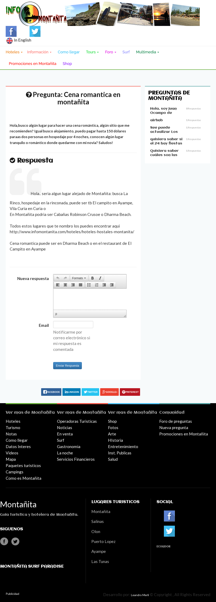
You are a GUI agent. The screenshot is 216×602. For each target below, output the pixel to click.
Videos (12, 452)
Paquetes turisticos (23, 465)
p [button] (56, 313)
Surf (126, 52)
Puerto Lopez (103, 541)
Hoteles (13, 421)
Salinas (97, 521)
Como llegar (69, 52)
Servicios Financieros (76, 459)
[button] (58, 278)
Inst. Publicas (119, 452)
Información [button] (39, 52)
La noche (65, 452)
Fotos (113, 427)
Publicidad (12, 593)
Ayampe (98, 551)
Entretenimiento (123, 446)
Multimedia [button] (147, 52)
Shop (67, 63)
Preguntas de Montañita (169, 95)
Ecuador (163, 546)
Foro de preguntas (175, 421)
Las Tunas (100, 561)
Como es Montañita (23, 478)
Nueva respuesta (33, 278)
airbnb (156, 120)
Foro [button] (110, 52)
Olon (95, 531)
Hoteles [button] (14, 52)
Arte (112, 433)
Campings (14, 471)
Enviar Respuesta (67, 365)
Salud (113, 459)
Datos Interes (18, 446)
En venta (65, 433)
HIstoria (115, 440)
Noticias (64, 427)
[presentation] (58, 278)
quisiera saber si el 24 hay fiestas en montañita (166, 143)
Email (44, 325)
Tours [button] (92, 52)
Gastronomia (68, 446)
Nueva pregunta (173, 427)
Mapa (11, 459)
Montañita (43, 412)
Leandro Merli (140, 595)
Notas (11, 433)
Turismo (13, 427)
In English (18, 40)
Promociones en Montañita (32, 63)
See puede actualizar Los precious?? (164, 132)
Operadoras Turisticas (77, 421)
